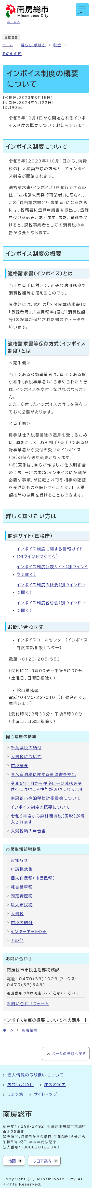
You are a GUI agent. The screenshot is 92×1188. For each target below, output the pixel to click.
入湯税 (17, 914)
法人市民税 (22, 905)
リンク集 (15, 1094)
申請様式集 (22, 869)
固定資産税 (22, 896)
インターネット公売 (29, 932)
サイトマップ (46, 1094)
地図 (12, 1161)
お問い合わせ (20, 1085)
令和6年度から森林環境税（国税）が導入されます (48, 819)
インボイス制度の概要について (40, 807)
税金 (57, 45)
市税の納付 (22, 923)
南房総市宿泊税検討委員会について (46, 798)
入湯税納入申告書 (28, 831)
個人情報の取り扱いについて (35, 1075)
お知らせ (19, 860)
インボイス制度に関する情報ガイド (50, 552)
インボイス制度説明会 (51, 606)
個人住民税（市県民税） (33, 878)
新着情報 (30, 1030)
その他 (17, 940)
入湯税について (26, 757)
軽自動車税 (22, 887)
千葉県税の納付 (26, 748)
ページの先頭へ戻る (69, 1053)
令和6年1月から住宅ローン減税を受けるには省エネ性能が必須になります (47, 786)
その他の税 (12, 54)
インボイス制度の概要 (51, 588)
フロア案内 (42, 1161)
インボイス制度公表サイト (52, 570)
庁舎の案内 (55, 1085)
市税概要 (19, 766)
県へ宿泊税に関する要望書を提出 (43, 775)
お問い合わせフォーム (28, 1004)
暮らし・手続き (33, 45)
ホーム (7, 45)
